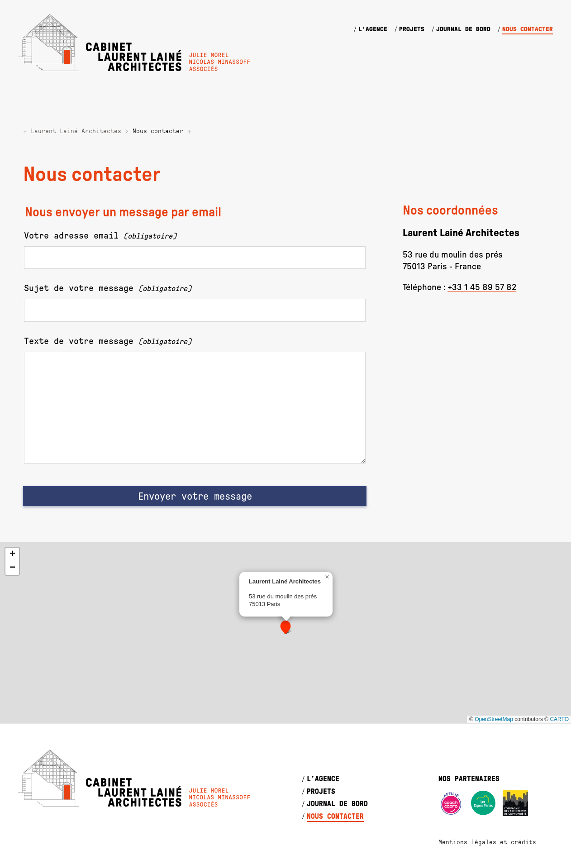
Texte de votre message (107, 341)
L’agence (372, 29)
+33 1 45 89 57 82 (481, 287)
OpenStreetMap (494, 719)
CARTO (559, 719)
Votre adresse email (100, 235)
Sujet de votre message (107, 288)
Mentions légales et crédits (487, 842)
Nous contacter (527, 29)
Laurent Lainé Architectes (76, 131)
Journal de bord (463, 29)
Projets (411, 29)
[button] (285, 627)
